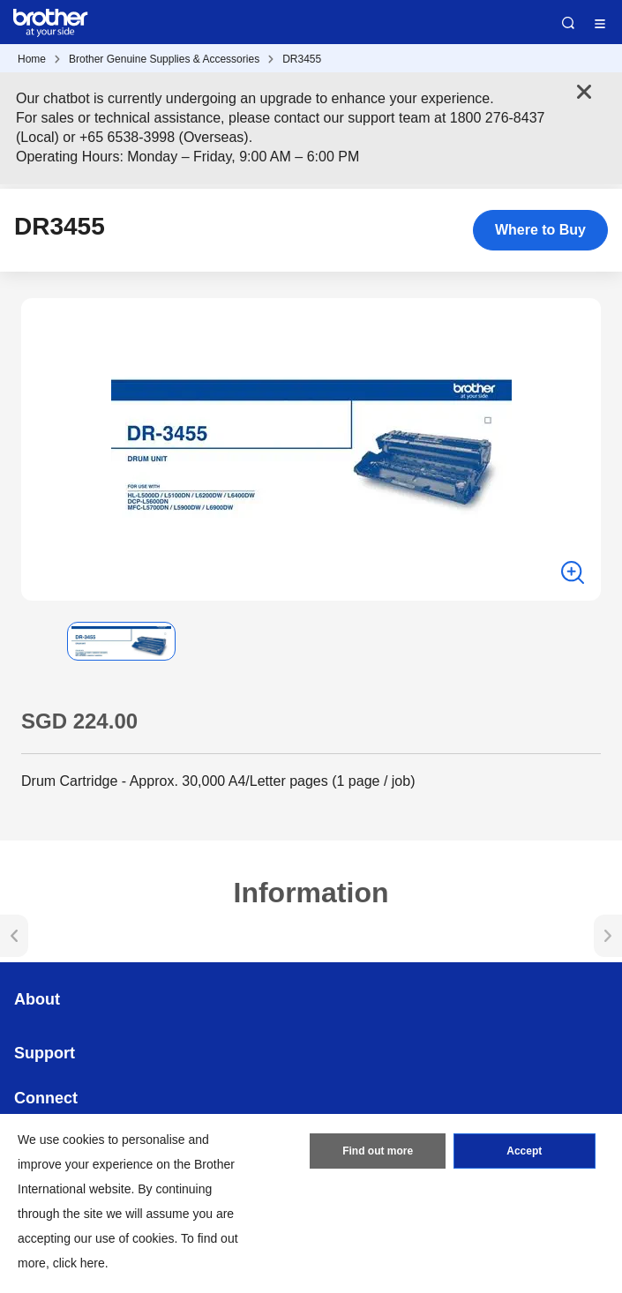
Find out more (377, 1151)
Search (568, 23)
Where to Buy (540, 229)
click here (79, 1263)
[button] (35, 641)
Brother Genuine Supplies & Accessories (164, 59)
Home (32, 59)
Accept (524, 1151)
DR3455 (301, 59)
